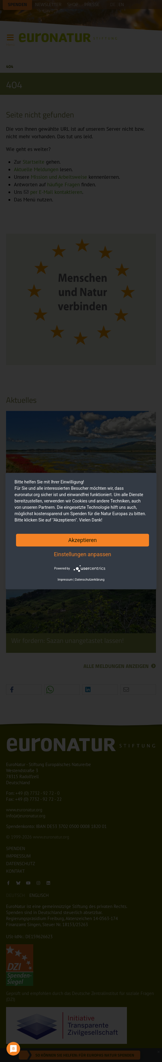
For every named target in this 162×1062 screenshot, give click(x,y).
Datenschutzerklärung (89, 579)
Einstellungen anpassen (82, 554)
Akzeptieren (82, 540)
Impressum (65, 579)
